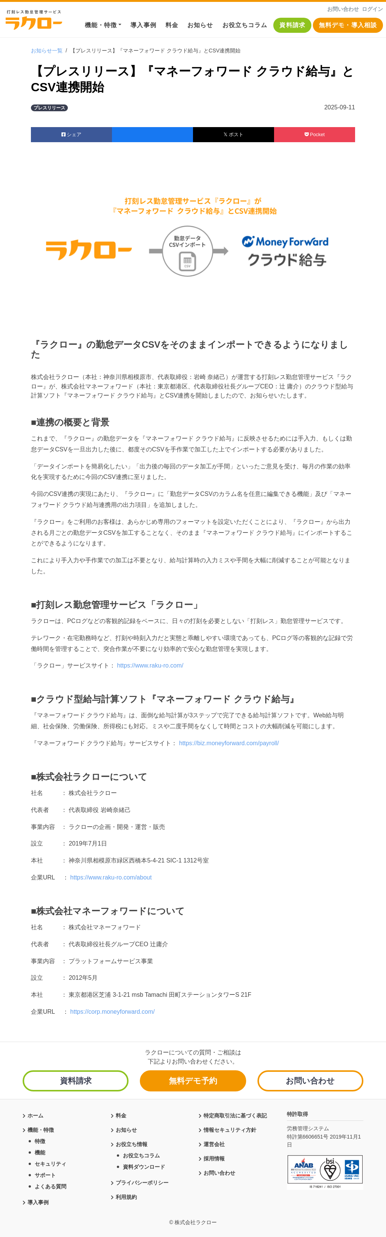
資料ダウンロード (144, 1165)
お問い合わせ (343, 9)
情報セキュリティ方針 (230, 1128)
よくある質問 (50, 1185)
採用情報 (214, 1157)
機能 (40, 1151)
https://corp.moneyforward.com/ (112, 1011)
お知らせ (200, 25)
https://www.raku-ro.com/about (111, 877)
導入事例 (143, 25)
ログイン (372, 9)
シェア (71, 134)
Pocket (315, 134)
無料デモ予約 (193, 1080)
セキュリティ (50, 1162)
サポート (45, 1174)
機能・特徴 (101, 25)
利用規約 (126, 1195)
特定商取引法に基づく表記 (235, 1114)
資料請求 (292, 25)
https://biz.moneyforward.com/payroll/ (228, 743)
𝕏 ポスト (234, 134)
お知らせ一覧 (47, 51)
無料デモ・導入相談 (348, 25)
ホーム (35, 1114)
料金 (171, 25)
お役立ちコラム (245, 25)
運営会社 (214, 1143)
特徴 (40, 1140)
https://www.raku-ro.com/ (149, 665)
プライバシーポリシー (142, 1181)
